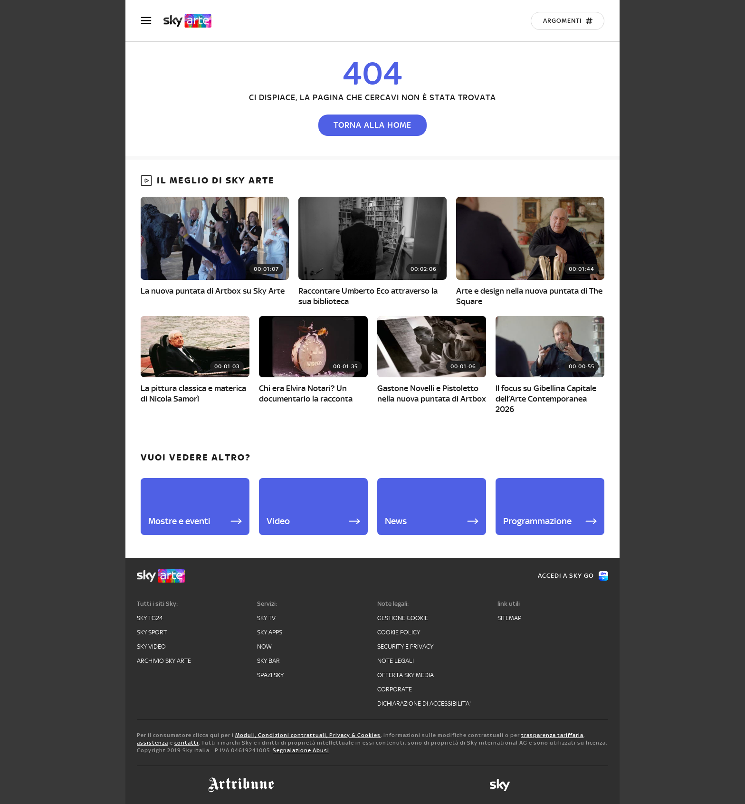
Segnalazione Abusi (301, 750)
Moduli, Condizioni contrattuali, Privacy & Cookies (308, 735)
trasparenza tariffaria (552, 735)
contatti (186, 742)
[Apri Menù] (152, 21)
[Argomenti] (567, 21)
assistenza (152, 742)
